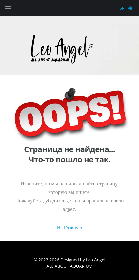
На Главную (69, 227)
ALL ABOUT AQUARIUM (70, 266)
